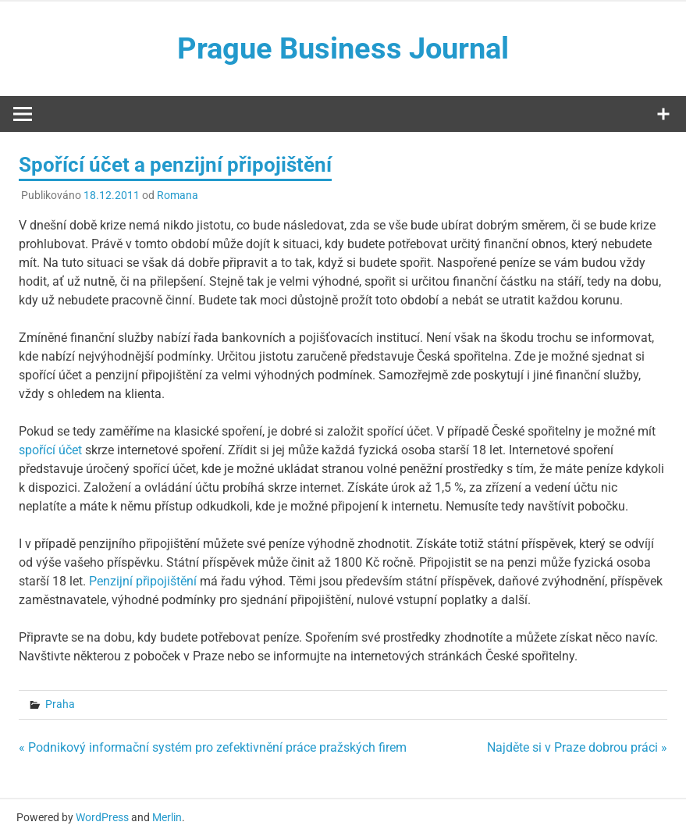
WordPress (102, 817)
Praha (60, 704)
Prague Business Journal (343, 48)
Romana (177, 195)
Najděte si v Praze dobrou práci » (577, 747)
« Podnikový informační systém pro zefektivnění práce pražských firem (213, 747)
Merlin (167, 817)
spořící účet (50, 450)
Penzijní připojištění (143, 581)
